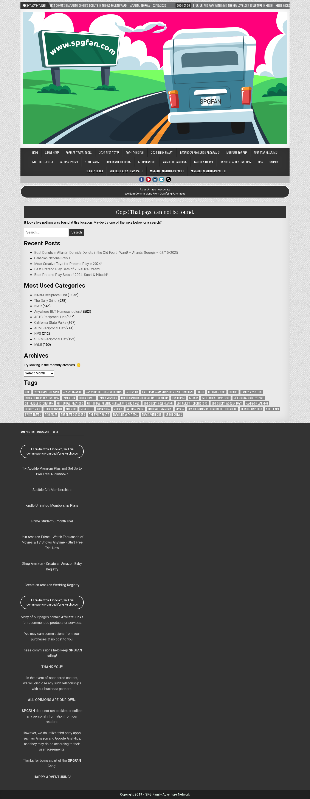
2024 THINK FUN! (135, 152)
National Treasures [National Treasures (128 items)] (160, 409)
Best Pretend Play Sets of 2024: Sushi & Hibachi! (71, 274)
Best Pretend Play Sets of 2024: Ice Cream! (67, 269)
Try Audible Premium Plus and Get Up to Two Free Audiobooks (52, 471)
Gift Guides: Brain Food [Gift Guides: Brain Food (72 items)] (215, 398)
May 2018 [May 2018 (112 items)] (71, 409)
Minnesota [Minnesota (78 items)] (103, 409)
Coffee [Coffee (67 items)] (200, 392)
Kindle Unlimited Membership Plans (52, 505)
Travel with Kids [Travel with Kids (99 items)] (151, 415)
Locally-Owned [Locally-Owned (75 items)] (53, 409)
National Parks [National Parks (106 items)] (135, 409)
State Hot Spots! (42, 162)
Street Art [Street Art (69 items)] (272, 409)
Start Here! (52, 152)
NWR (38, 306)
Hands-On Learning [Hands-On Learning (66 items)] (257, 403)
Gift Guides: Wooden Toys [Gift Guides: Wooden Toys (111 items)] (227, 403)
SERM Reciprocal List (50, 339)
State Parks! (92, 162)
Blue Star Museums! (265, 152)
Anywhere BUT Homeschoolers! (58, 311)
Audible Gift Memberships (52, 489)
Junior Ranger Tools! (118, 162)
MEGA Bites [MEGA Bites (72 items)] (87, 409)
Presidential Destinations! (235, 162)
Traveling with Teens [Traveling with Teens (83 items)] (125, 415)
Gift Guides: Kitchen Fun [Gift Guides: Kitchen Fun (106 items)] (39, 403)
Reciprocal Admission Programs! (200, 152)
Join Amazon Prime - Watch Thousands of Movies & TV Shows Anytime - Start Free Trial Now (52, 542)
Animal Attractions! (175, 162)
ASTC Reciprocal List (50, 317)
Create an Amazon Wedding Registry (52, 585)
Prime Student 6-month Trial (52, 521)
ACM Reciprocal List (49, 328)
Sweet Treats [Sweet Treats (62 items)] (33, 415)
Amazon (42, 738)
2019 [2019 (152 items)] (27, 392)
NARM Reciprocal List (50, 295)
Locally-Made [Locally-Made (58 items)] (32, 409)
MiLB (38, 344)
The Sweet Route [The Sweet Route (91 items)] (99, 415)
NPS (37, 333)
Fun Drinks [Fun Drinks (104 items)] (178, 398)
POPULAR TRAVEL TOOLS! (79, 152)
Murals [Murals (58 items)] (118, 409)
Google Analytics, (68, 738)
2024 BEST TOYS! (109, 152)
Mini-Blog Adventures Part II (167, 171)
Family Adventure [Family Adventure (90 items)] (252, 392)
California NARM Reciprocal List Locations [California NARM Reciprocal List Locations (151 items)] (167, 392)
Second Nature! (147, 162)
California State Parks (50, 322)
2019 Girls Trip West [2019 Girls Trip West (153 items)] (46, 392)
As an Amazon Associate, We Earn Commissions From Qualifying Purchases (52, 451)
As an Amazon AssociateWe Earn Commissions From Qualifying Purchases (155, 192)
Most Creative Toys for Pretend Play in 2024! (68, 263)
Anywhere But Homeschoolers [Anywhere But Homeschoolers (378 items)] (104, 392)
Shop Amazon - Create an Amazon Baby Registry (52, 566)
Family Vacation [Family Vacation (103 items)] (108, 398)
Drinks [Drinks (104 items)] (233, 392)
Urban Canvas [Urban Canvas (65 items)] (174, 415)
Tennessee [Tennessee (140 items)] (51, 415)
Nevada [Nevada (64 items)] (180, 409)
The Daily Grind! (93, 171)
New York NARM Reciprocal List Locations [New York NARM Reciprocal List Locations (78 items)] (212, 409)
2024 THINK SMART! (162, 152)
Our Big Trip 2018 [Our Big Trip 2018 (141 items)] (251, 409)
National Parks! (69, 162)
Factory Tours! (203, 162)
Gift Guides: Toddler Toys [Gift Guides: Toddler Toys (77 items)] (192, 403)
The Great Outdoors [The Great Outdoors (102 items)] (73, 415)
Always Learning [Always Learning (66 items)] (72, 392)
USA (260, 162)
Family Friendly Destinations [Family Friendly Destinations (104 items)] (42, 398)
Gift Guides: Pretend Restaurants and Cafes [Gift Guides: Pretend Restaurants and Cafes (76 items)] (113, 403)
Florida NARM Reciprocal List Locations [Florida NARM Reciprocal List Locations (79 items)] (144, 398)
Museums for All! (236, 152)
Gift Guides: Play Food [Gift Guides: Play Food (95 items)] (70, 403)
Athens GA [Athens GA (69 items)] (132, 392)
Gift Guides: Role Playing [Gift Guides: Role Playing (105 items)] (158, 403)
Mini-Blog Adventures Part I (126, 171)
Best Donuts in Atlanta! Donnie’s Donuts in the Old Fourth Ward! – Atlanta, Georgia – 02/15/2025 (106, 252)
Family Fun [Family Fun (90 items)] (69, 398)
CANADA (274, 162)
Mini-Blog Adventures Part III (208, 171)
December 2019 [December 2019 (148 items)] (216, 392)
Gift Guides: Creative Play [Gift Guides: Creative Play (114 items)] (249, 398)
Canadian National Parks (52, 258)
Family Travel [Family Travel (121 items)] (87, 398)
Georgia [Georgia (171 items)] (193, 398)
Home (35, 152)
